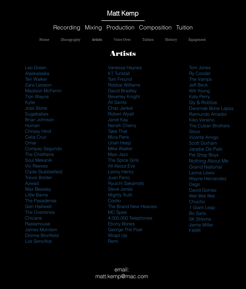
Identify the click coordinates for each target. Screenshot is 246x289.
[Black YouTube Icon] (217, 13)
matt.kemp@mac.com (121, 276)
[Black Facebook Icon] (201, 13)
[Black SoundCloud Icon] (193, 13)
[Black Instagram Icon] (225, 13)
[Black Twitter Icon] (209, 13)
